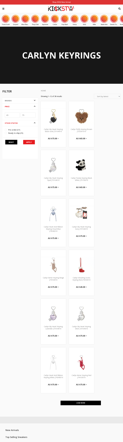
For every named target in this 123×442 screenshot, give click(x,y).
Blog (99, 394)
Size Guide (30, 393)
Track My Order (55, 389)
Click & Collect (79, 381)
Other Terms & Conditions (84, 404)
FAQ (27, 381)
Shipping (77, 385)
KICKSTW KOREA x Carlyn (107, 405)
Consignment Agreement (83, 396)
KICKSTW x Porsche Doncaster (109, 401)
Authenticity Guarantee (82, 393)
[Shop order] (107, 96)
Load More (80, 311)
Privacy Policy (79, 400)
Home (43, 91)
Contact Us (30, 378)
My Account (54, 378)
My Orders (54, 385)
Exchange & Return (81, 389)
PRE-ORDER (78, 378)
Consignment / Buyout (34, 389)
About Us (29, 385)
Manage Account (56, 381)
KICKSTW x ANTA (104, 409)
